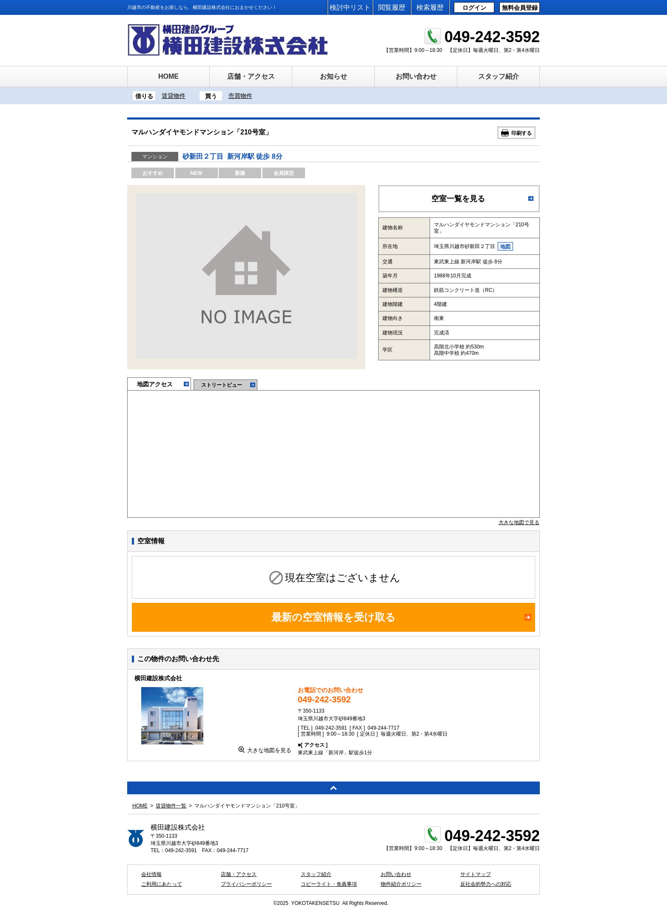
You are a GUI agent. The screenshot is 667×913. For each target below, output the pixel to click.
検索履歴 (430, 7)
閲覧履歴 (391, 7)
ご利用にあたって (161, 884)
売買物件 (240, 95)
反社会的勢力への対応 (485, 884)
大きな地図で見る (519, 522)
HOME (168, 76)
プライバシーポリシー (246, 884)
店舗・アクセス (251, 76)
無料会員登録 (520, 7)
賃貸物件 (173, 95)
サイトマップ (475, 874)
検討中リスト (350, 7)
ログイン (474, 7)
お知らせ (333, 76)
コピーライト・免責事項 (329, 884)
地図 (505, 246)
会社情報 (151, 874)
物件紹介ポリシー (401, 884)
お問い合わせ (416, 76)
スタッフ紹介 (498, 76)
